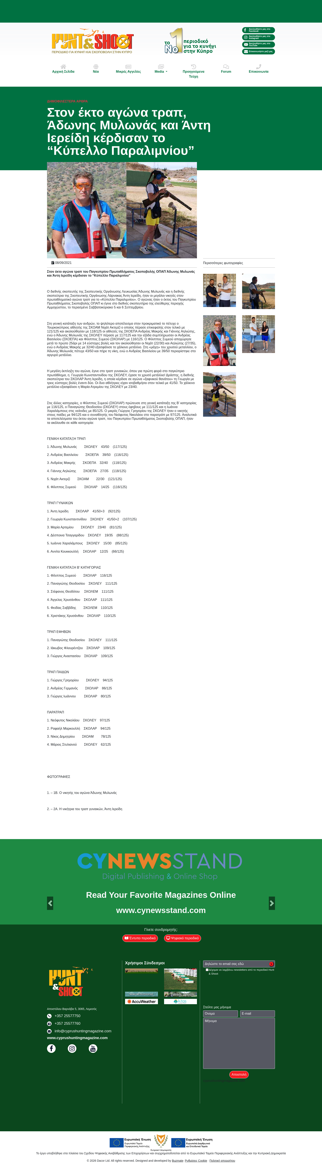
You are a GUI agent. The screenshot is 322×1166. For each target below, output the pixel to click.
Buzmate (177, 1160)
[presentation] (234, 984)
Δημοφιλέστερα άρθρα (67, 101)
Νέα (96, 68)
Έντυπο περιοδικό (140, 938)
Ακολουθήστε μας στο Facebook (257, 30)
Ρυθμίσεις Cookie (196, 1160)
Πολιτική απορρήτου (222, 1160)
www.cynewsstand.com (161, 910)
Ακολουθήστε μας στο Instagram (257, 37)
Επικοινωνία (258, 68)
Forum (226, 68)
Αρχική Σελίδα (63, 68)
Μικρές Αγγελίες (128, 68)
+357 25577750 (67, 1016)
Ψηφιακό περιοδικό (182, 938)
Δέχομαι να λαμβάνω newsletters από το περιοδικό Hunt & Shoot (241, 971)
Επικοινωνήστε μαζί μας (258, 51)
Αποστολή (239, 1074)
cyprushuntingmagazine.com (224, 1080)
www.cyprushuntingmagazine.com (77, 1038)
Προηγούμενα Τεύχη (193, 71)
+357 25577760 (67, 1023)
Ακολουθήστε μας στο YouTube (257, 44)
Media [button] (161, 68)
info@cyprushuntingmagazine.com (83, 1031)
